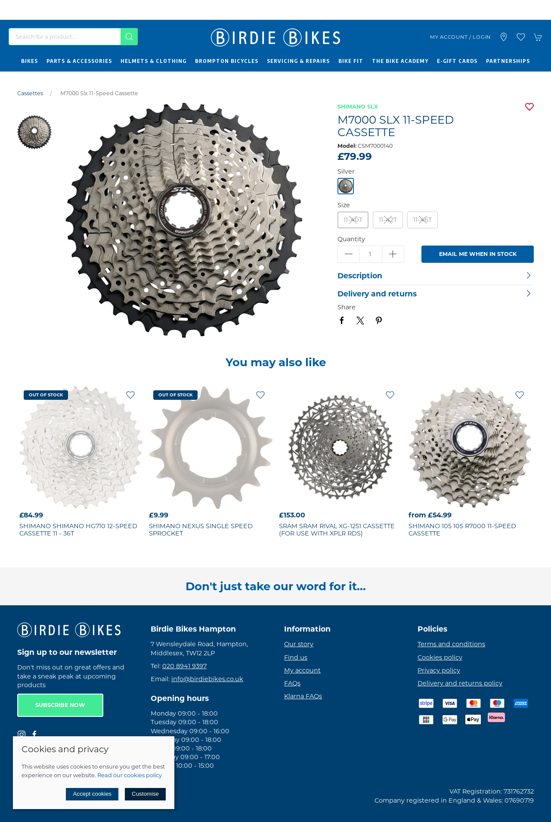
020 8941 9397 (184, 666)
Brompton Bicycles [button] (226, 60)
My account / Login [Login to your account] (460, 37)
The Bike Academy (400, 60)
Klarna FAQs (303, 696)
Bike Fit (350, 60)
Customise (145, 794)
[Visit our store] (503, 37)
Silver (346, 171)
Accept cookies (92, 794)
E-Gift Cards (457, 60)
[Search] (73, 36)
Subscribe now (60, 705)
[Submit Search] (129, 36)
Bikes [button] (29, 60)
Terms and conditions (451, 644)
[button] (521, 37)
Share (346, 307)
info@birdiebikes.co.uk (207, 679)
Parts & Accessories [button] (79, 60)
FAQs (292, 683)
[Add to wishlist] (130, 394)
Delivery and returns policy (460, 683)
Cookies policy (440, 657)
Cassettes (30, 93)
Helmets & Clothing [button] (153, 60)
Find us (295, 657)
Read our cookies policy (129, 775)
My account (302, 670)
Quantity (351, 239)
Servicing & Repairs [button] (298, 60)
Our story (298, 644)
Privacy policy (439, 670)
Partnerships (508, 60)
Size (343, 205)
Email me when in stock (478, 254)
